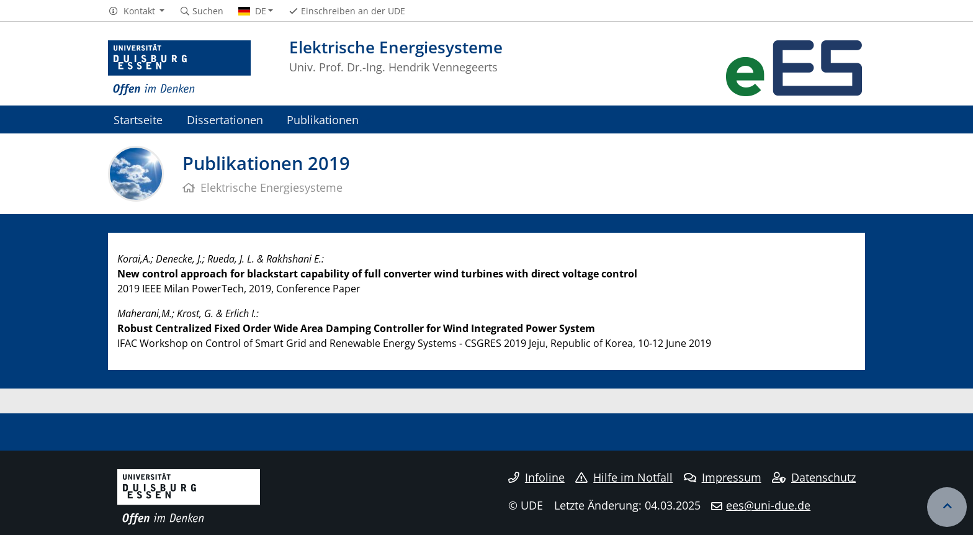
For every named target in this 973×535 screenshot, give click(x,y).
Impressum (722, 477)
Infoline (536, 477)
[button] (136, 11)
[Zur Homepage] (179, 68)
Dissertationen (225, 119)
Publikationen (323, 119)
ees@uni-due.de (768, 505)
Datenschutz (814, 477)
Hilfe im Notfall (624, 477)
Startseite (138, 119)
